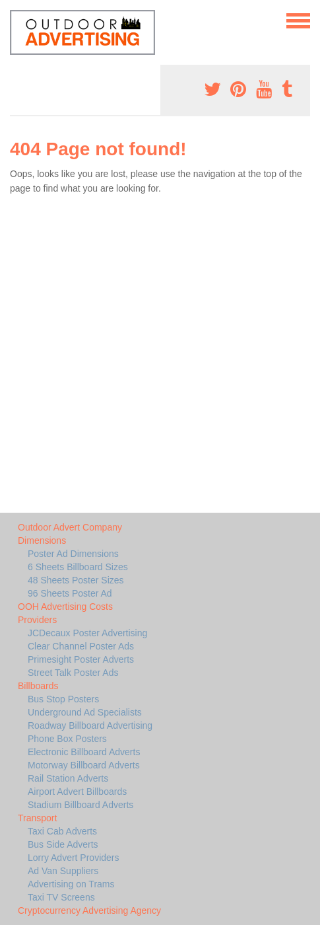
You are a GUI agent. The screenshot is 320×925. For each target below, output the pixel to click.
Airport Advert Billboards (77, 791)
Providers (37, 619)
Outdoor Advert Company (70, 527)
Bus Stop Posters (63, 699)
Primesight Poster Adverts (81, 659)
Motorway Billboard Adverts (84, 765)
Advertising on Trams (71, 884)
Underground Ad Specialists (85, 712)
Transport (37, 818)
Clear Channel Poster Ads (81, 646)
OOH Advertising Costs (65, 606)
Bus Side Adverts (63, 844)
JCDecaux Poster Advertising (87, 633)
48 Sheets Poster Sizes (76, 580)
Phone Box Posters (67, 738)
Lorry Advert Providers (73, 857)
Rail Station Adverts (68, 778)
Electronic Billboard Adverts (84, 752)
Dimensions (42, 540)
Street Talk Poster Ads (73, 672)
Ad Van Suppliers (63, 871)
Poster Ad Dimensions (73, 553)
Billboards (38, 686)
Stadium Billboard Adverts (80, 804)
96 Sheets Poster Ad (70, 593)
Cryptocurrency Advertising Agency (89, 910)
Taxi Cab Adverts (62, 831)
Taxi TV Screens (61, 897)
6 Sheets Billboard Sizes (78, 567)
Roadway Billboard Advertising (90, 725)
